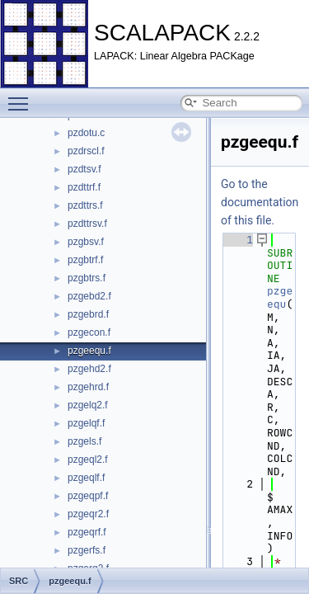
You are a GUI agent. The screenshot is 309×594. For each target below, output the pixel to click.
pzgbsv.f (86, 242)
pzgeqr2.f (88, 514)
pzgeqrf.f (87, 532)
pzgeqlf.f (86, 477)
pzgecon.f (89, 332)
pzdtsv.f (84, 169)
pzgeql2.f (88, 459)
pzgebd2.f (89, 296)
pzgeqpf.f (88, 496)
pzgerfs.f (86, 550)
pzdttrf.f (84, 187)
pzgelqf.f (86, 423)
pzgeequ (280, 297)
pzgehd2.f (89, 369)
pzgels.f (84, 441)
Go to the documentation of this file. (259, 202)
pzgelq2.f (88, 405)
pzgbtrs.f (86, 278)
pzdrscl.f (86, 151)
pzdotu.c (86, 133)
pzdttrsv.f (87, 223)
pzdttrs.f (85, 205)
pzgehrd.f (88, 387)
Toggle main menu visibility (22, 96)
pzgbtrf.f (85, 260)
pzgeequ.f (89, 350)
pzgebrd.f (88, 314)
